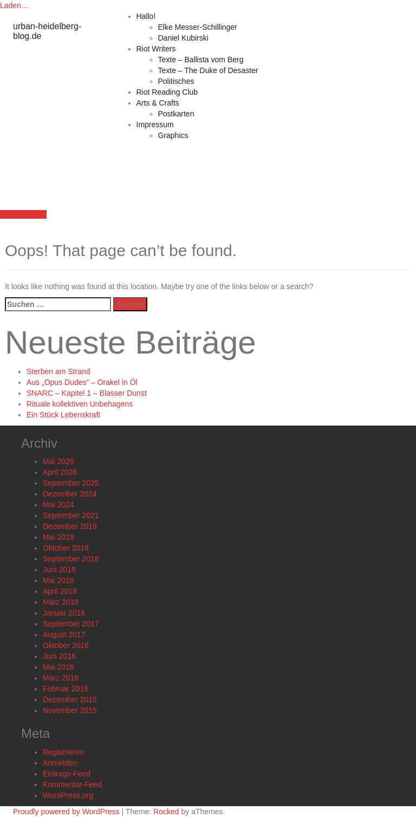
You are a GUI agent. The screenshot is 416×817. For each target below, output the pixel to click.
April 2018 (60, 591)
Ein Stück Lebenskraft (63, 414)
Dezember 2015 (70, 699)
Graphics (173, 135)
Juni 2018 (59, 569)
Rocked (166, 811)
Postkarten (176, 113)
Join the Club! (23, 214)
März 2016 (61, 678)
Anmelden (60, 763)
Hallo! (146, 16)
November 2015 (70, 710)
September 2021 (71, 515)
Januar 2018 (64, 613)
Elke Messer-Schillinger (197, 27)
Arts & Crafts (157, 103)
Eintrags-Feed (66, 773)
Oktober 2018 (66, 548)
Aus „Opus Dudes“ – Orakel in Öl (82, 382)
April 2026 (60, 472)
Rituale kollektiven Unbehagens (80, 404)
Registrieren (63, 752)
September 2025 (71, 483)
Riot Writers (156, 48)
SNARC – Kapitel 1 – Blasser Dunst (87, 393)
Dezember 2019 (70, 526)
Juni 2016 (59, 656)
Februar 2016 (65, 688)
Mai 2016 (58, 667)
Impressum (155, 124)
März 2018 (61, 602)
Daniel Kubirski (183, 38)
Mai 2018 (58, 580)
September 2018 (71, 558)
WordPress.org (68, 795)
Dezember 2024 (70, 493)
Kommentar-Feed (72, 784)
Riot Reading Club (167, 92)
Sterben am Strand (58, 371)
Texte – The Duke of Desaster (208, 70)
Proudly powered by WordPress (66, 811)
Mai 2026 (58, 461)
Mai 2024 (58, 504)
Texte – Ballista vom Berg (201, 59)
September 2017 (71, 623)
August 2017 (64, 634)
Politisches (176, 81)
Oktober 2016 (66, 645)
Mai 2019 (58, 537)
